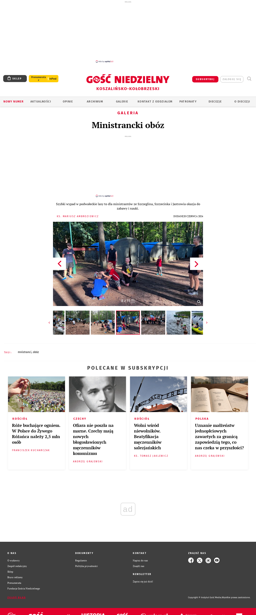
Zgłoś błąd (16, 594)
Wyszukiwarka (249, 78)
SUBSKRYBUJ (205, 79)
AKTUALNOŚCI (40, 101)
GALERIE (122, 101)
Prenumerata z (38, 78)
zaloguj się (232, 79)
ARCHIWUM (95, 101)
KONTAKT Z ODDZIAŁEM (155, 101)
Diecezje (215, 101)
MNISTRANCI (24, 348)
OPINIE (68, 101)
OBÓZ (36, 348)
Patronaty (188, 101)
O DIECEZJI (242, 101)
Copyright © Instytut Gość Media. (205, 594)
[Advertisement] (128, 32)
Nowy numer (13, 101)
